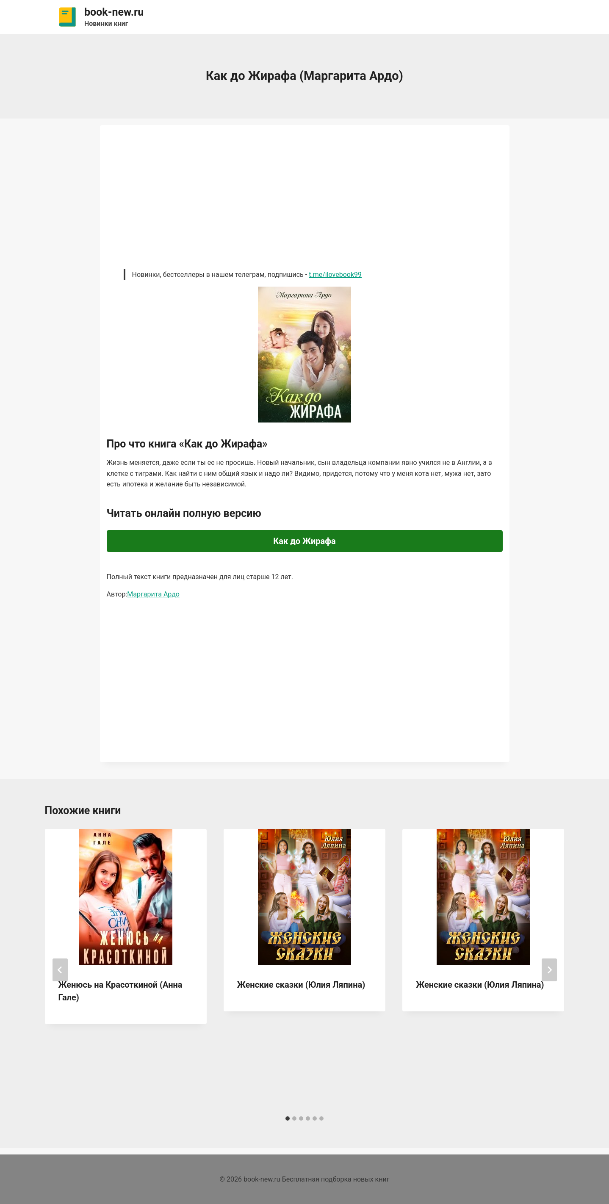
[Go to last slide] (60, 969)
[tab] (287, 1118)
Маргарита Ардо (153, 594)
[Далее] (549, 969)
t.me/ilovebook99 (335, 275)
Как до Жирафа (304, 541)
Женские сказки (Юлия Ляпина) (301, 985)
